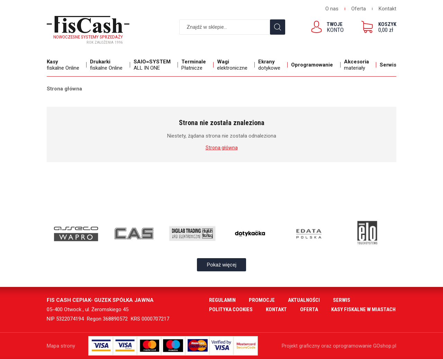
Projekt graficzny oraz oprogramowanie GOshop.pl (339, 346)
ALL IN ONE (154, 65)
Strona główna (64, 89)
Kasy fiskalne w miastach (363, 309)
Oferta (358, 9)
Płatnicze (195, 65)
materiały (358, 65)
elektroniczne (234, 65)
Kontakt (387, 9)
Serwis (388, 65)
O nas (331, 9)
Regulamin (222, 300)
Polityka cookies (231, 309)
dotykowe (271, 65)
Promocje (262, 300)
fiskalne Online (65, 65)
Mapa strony (61, 346)
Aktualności (304, 300)
